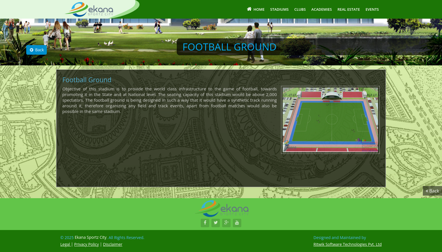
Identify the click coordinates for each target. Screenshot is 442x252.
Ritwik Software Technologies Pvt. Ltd (347, 244)
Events (372, 9)
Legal (65, 244)
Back (36, 49)
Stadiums (279, 9)
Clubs (300, 9)
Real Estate (348, 9)
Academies (321, 9)
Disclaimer (112, 244)
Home (255, 9)
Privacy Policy (86, 244)
